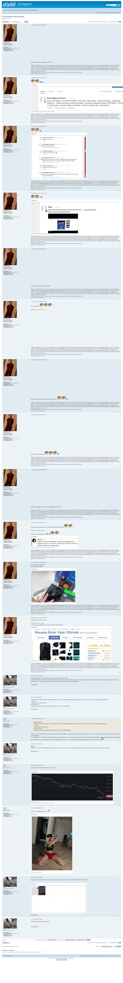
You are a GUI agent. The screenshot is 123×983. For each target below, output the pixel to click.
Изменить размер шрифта (119, 10)
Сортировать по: (66, 939)
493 (11, 49)
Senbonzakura (35, 25)
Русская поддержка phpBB (61, 959)
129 (117, 21)
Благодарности (105, 12)
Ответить (6, 22)
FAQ (99, 12)
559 (11, 50)
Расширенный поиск (115, 6)
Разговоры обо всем (33, 10)
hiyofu (33, 718)
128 (115, 21)
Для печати (116, 10)
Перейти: (98, 946)
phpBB (58, 958)
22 (10, 691)
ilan (33, 675)
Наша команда (83, 955)
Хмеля (9, 18)
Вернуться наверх (119, 123)
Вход (119, 12)
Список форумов (8, 10)
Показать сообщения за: (46, 939)
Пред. (4, 939)
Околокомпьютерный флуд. (13, 16)
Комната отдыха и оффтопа (20, 10)
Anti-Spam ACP (64, 960)
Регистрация (113, 12)
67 (10, 692)
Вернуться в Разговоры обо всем (10, 946)
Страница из (101, 21)
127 (113, 21)
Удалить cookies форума (93, 955)
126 (110, 21)
